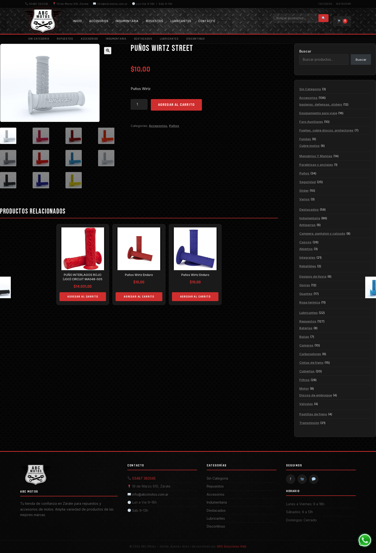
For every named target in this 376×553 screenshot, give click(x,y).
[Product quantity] (139, 104)
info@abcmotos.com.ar (110, 4)
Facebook (325, 4)
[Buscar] (323, 18)
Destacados (143, 39)
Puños (174, 126)
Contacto (206, 21)
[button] (107, 50)
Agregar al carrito (176, 104)
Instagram (343, 4)
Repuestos (155, 21)
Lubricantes (180, 21)
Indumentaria (127, 21)
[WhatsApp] (365, 540)
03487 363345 (36, 4)
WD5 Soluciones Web (232, 546)
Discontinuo (195, 39)
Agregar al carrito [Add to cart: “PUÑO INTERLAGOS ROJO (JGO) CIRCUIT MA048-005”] (82, 297)
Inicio (77, 21)
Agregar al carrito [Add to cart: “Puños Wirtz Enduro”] (139, 297)
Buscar (305, 51)
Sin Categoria (38, 39)
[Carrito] (342, 21)
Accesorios (98, 21)
